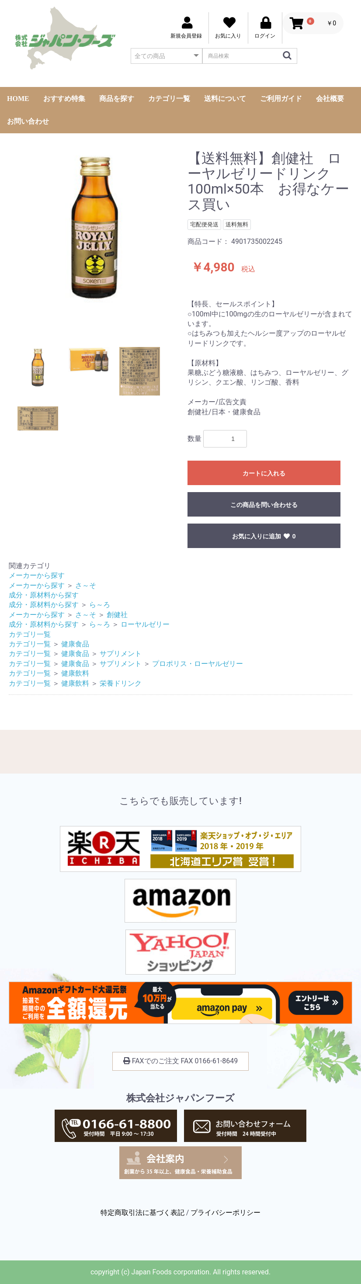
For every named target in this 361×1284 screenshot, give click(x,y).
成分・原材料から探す (44, 595)
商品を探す (116, 98)
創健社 (117, 615)
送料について (225, 98)
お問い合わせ (28, 121)
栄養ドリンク (121, 683)
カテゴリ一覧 (169, 98)
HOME (18, 98)
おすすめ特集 (64, 98)
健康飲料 (75, 673)
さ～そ (85, 585)
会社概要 (330, 98)
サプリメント (121, 653)
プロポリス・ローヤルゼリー (197, 663)
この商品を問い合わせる (264, 504)
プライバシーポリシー (225, 1212)
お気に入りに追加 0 (263, 536)
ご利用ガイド (281, 98)
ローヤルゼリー (145, 624)
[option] (94, 228)
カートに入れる (264, 473)
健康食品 (75, 644)
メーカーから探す (37, 575)
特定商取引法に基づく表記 (142, 1212)
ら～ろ (99, 604)
